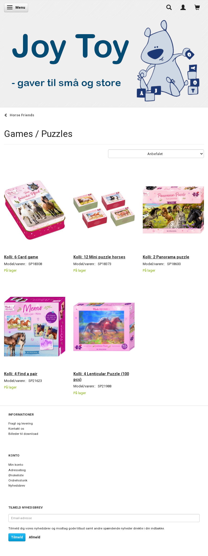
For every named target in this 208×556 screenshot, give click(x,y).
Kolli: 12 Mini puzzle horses (99, 257)
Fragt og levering (20, 423)
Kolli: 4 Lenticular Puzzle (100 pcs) (101, 376)
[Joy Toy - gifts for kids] (102, 59)
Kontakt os (16, 428)
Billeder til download (23, 434)
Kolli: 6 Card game (21, 257)
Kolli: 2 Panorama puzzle (166, 257)
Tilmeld (17, 537)
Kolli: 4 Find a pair (20, 374)
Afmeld (34, 537)
